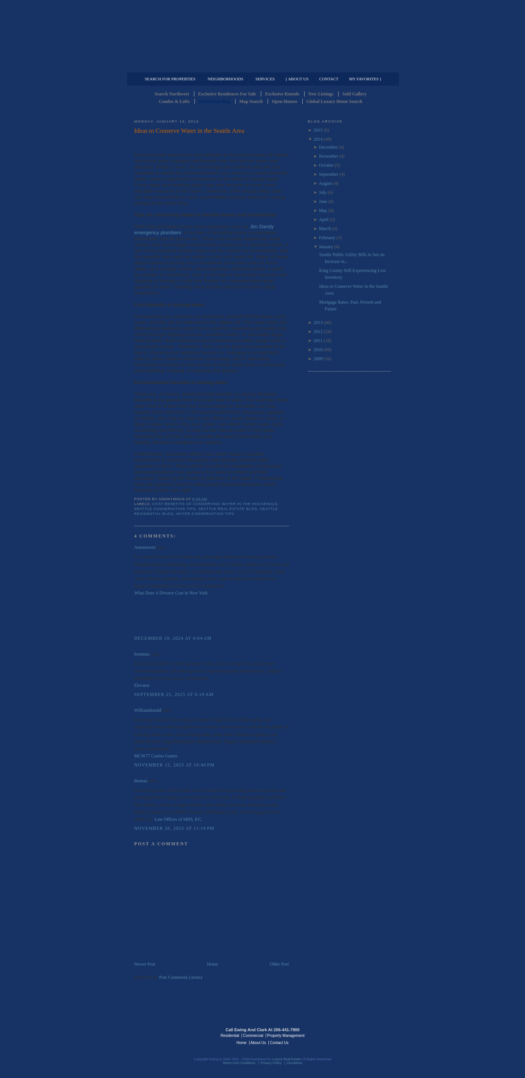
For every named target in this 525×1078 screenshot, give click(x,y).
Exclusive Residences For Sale (227, 94)
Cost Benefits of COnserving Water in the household (215, 504)
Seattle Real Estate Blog (228, 509)
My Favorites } (365, 79)
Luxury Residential (173, 66)
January (326, 246)
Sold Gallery (354, 94)
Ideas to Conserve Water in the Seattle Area (189, 130)
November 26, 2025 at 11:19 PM (174, 828)
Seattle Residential (263, 35)
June (323, 201)
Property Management (352, 66)
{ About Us (297, 79)
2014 (318, 139)
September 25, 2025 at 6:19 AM (174, 694)
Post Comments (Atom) (180, 977)
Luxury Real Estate (358, 1035)
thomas (141, 780)
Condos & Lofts (174, 101)
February (327, 237)
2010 (318, 349)
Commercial (261, 66)
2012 (318, 331)
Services (265, 79)
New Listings (320, 94)
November (328, 156)
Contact (329, 79)
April (323, 219)
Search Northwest (172, 94)
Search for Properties (170, 79)
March (325, 228)
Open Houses (284, 101)
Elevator (142, 685)
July (322, 192)
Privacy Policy (271, 1063)
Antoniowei (145, 547)
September (328, 174)
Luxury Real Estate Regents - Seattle (167, 1035)
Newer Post (144, 964)
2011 (318, 340)
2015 (318, 130)
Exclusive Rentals (282, 94)
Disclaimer (295, 1063)
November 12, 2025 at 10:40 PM (174, 765)
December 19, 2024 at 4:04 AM (173, 638)
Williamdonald (148, 710)
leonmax (142, 654)
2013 (318, 322)
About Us (258, 1043)
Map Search (251, 101)
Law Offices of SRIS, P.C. (178, 819)
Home (212, 964)
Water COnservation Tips (205, 514)
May (323, 210)
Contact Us (279, 1043)
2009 (318, 358)
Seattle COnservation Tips (165, 509)
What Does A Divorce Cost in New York (171, 593)
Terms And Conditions (239, 1063)
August (325, 183)
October (326, 165)
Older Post (279, 964)
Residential (229, 1035)
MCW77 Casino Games (156, 756)
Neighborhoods (225, 79)
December (328, 147)
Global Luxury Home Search (334, 101)
